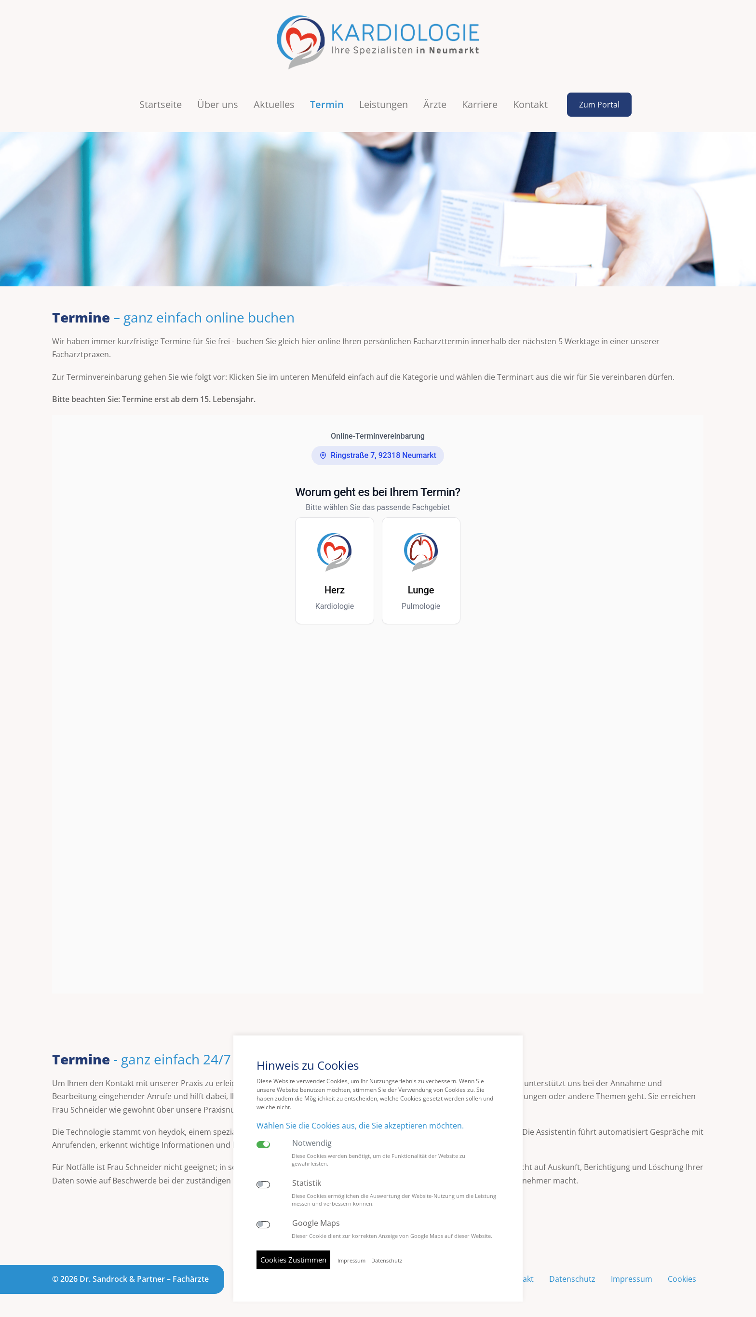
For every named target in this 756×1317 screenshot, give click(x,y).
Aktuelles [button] (274, 104)
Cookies (682, 1279)
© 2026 (130, 1279)
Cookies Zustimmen (293, 1259)
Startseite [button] (160, 104)
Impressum (631, 1279)
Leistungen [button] (383, 104)
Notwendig (312, 1143)
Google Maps (316, 1223)
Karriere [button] (480, 104)
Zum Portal (599, 104)
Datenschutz (572, 1279)
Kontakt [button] (530, 104)
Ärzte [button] (434, 104)
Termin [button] (327, 104)
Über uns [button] (217, 104)
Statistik (306, 1183)
